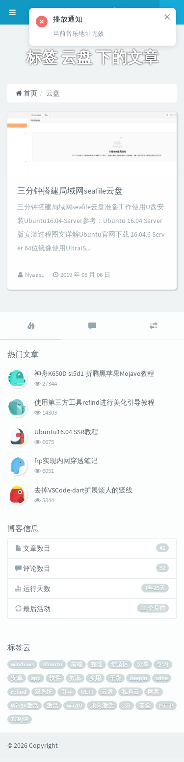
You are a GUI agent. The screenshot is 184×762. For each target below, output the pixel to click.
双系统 (44, 696)
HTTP (166, 709)
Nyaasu (35, 279)
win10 (74, 709)
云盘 (107, 696)
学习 (163, 668)
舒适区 (120, 668)
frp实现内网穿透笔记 (66, 465)
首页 (26, 93)
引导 (67, 696)
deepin (138, 682)
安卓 (17, 682)
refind (18, 696)
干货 (115, 682)
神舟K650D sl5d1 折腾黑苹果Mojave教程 (94, 377)
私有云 (130, 696)
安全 (145, 709)
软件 (55, 682)
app (36, 682)
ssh (126, 709)
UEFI (87, 696)
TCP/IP (19, 723)
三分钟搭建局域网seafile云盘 (70, 195)
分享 (143, 668)
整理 (97, 668)
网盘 (153, 696)
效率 (75, 682)
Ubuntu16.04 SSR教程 (66, 436)
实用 (95, 682)
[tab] (30, 330)
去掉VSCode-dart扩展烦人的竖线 (83, 494)
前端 (76, 668)
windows (22, 668)
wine (162, 682)
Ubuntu (52, 668)
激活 (52, 709)
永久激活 (102, 709)
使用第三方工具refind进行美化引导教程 (94, 406)
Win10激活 (24, 709)
